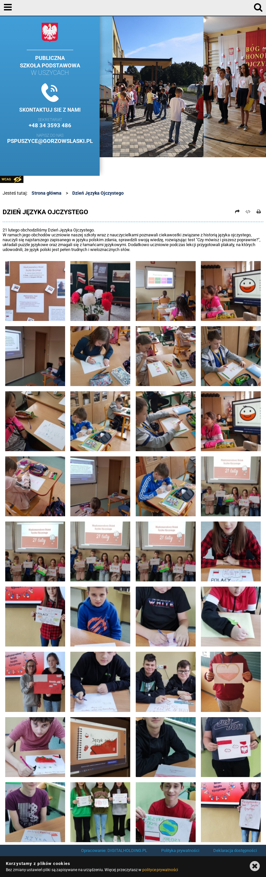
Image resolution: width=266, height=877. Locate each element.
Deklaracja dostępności (235, 850)
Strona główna (47, 193)
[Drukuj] (258, 211)
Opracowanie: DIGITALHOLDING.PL (114, 850)
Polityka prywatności (180, 850)
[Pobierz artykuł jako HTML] (248, 211)
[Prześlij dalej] (237, 211)
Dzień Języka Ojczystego (98, 193)
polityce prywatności (160, 870)
